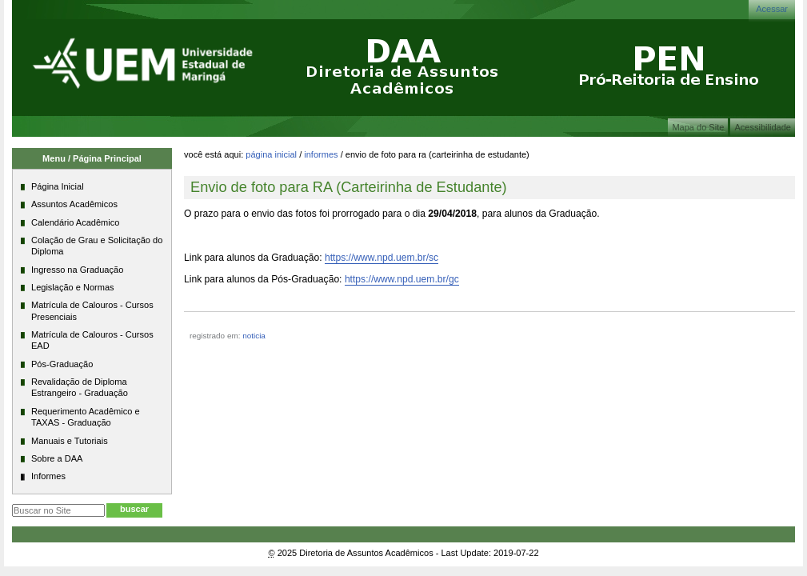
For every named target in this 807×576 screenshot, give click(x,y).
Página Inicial (271, 154)
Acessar (772, 9)
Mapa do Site (698, 127)
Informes (321, 154)
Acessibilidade (762, 127)
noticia (254, 335)
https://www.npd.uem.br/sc (381, 257)
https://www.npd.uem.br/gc (402, 279)
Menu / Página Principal (92, 158)
